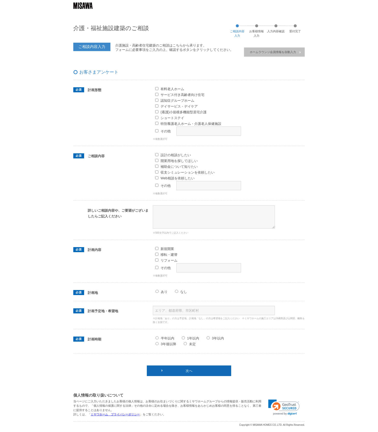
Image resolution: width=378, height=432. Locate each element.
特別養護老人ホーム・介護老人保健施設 (191, 124)
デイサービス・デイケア (179, 106)
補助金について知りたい (179, 167)
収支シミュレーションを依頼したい (188, 172)
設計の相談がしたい (176, 155)
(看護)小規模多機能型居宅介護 (184, 112)
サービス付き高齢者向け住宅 (182, 95)
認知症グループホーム (177, 100)
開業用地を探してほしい (179, 161)
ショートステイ (172, 118)
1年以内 (193, 338)
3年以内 (218, 338)
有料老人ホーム (172, 89)
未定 (192, 344)
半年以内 (167, 338)
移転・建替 (169, 254)
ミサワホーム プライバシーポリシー (115, 414)
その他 (166, 131)
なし (183, 292)
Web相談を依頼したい (178, 178)
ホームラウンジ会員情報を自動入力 (275, 52)
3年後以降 (168, 344)
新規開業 (167, 249)
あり (164, 292)
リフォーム (169, 260)
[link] (284, 407)
